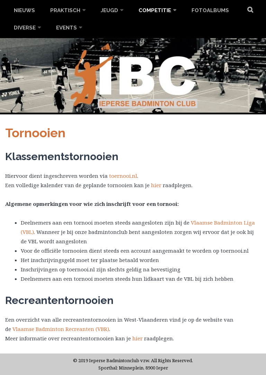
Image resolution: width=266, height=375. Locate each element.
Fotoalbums (210, 10)
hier (156, 185)
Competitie (155, 10)
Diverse (25, 28)
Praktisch (65, 10)
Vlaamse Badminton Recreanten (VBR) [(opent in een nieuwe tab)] (60, 328)
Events (66, 28)
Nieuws (24, 10)
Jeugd (109, 10)
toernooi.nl (123, 175)
